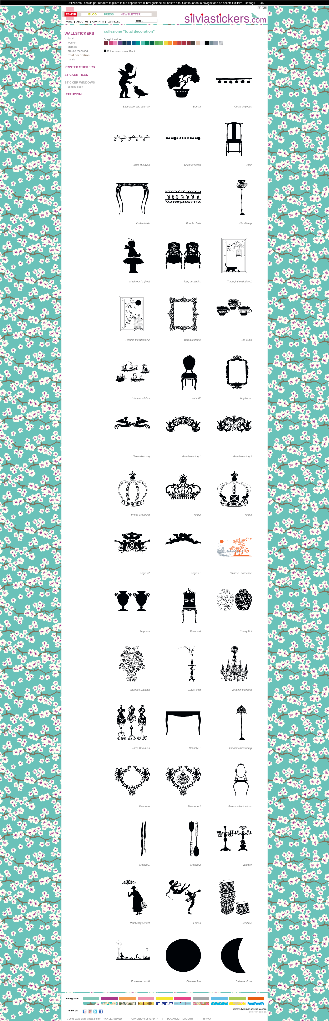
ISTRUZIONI (73, 94)
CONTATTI (98, 21)
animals (72, 46)
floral (71, 38)
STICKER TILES (76, 74)
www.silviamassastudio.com (250, 1009)
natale (71, 59)
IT (259, 8)
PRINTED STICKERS (80, 67)
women (72, 42)
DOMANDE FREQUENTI (180, 1018)
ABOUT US (82, 21)
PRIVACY (206, 1018)
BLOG (92, 14)
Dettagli (250, 3)
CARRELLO (114, 21)
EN (264, 8)
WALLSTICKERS (79, 33)
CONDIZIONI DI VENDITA (144, 1018)
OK (262, 3)
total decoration (79, 55)
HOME (69, 21)
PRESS (109, 14)
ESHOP (71, 14)
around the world (78, 50)
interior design (258, 1011)
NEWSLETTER (131, 14)
